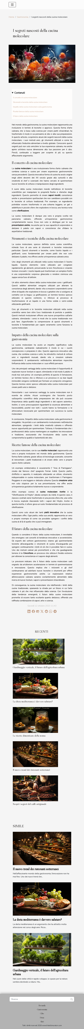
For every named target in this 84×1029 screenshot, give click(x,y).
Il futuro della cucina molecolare (25, 116)
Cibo (42, 1013)
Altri (42, 1021)
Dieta (42, 1017)
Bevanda (42, 1005)
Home (11, 17)
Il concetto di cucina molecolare (25, 97)
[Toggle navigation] (12, 4)
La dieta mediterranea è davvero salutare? (33, 701)
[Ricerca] (42, 999)
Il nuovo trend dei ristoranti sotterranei (31, 769)
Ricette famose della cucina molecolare (28, 111)
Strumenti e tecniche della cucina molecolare (30, 102)
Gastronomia (22, 17)
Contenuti (19, 93)
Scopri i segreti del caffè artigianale (29, 803)
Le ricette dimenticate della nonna (29, 735)
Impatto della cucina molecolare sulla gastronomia (32, 107)
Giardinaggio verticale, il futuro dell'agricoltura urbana (39, 667)
